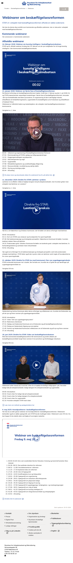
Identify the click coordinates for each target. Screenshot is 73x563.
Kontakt (8, 513)
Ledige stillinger (11, 526)
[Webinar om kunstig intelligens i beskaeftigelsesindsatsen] (36, 70)
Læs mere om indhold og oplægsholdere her (19, 405)
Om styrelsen (33, 513)
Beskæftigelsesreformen (18, 8)
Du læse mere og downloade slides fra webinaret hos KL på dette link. (30, 175)
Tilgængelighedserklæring (61, 524)
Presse (8, 516)
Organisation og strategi (36, 516)
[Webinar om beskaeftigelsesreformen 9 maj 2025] (36, 438)
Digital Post (10, 520)
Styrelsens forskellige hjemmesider (35, 521)
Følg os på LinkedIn (13, 532)
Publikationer (56, 518)
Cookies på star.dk (34, 530)
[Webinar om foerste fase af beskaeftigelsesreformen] (36, 132)
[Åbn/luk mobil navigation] (2, 3)
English (55, 531)
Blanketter (55, 513)
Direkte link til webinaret (14, 499)
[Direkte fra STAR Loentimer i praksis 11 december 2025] (36, 210)
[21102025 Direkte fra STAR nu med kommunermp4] (36, 290)
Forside (6, 8)
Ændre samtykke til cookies (35, 534)
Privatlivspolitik (34, 527)
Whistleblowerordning (13, 523)
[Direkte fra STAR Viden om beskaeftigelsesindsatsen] (36, 365)
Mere (64, 9)
